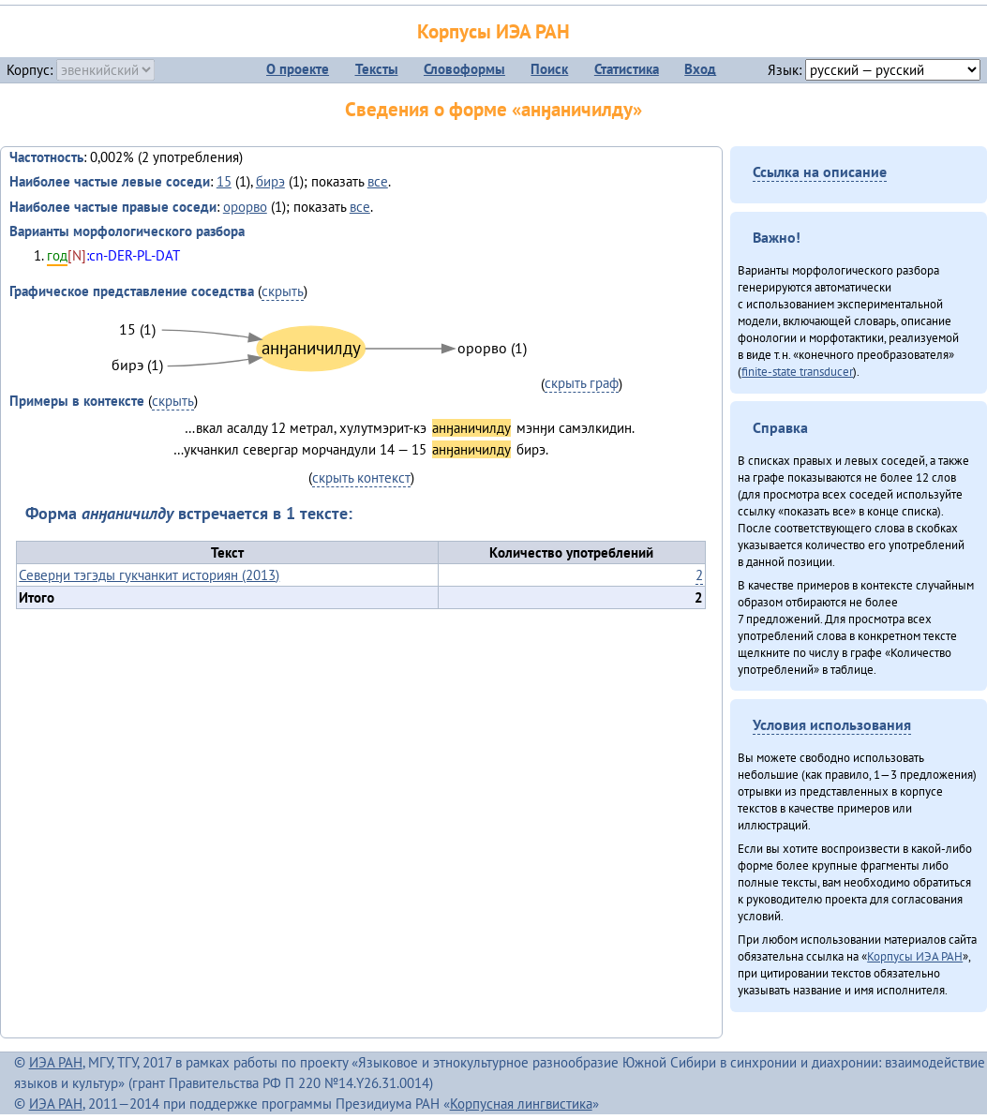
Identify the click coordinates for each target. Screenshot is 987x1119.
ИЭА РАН (55, 1062)
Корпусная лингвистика (521, 1103)
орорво (245, 207)
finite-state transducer (797, 371)
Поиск (549, 69)
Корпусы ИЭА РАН (493, 31)
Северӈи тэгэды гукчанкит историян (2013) (149, 575)
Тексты (376, 69)
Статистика (626, 69)
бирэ (270, 181)
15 (224, 181)
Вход (700, 69)
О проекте (297, 69)
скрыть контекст (361, 477)
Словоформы (464, 69)
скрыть (283, 291)
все (377, 181)
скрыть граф (582, 383)
